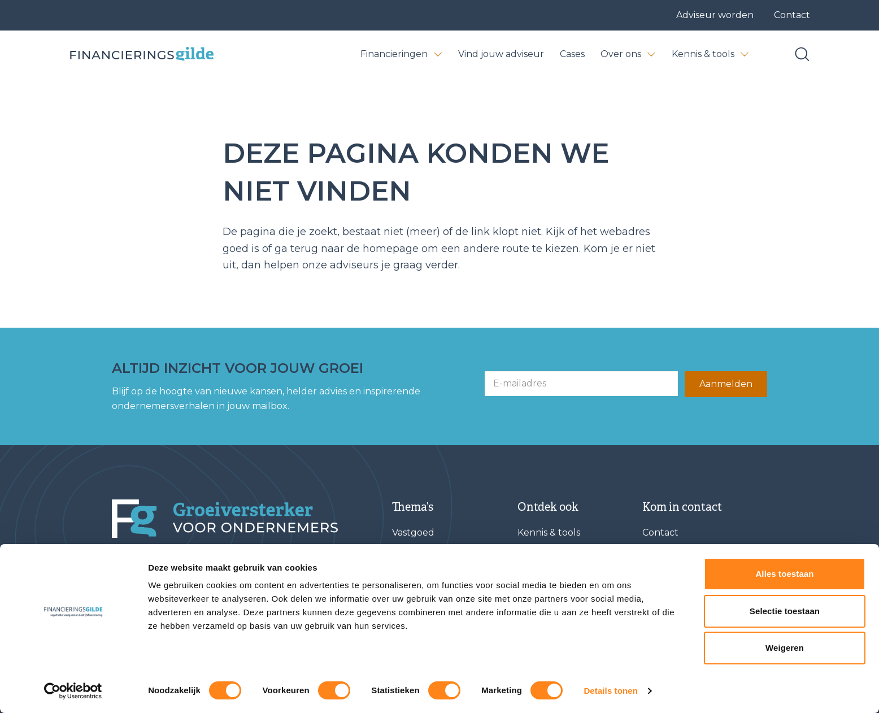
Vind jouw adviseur (501, 54)
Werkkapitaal (422, 584)
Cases (572, 54)
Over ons (628, 54)
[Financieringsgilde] (225, 518)
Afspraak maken (678, 609)
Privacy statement (351, 696)
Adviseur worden (715, 15)
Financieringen (401, 54)
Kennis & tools (710, 54)
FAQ (527, 584)
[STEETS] (744, 696)
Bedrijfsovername (432, 558)
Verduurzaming (428, 609)
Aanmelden (725, 384)
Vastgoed (413, 532)
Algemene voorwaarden (249, 696)
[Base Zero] (141, 54)
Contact (792, 15)
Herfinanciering (427, 634)
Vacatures (540, 609)
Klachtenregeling (440, 696)
